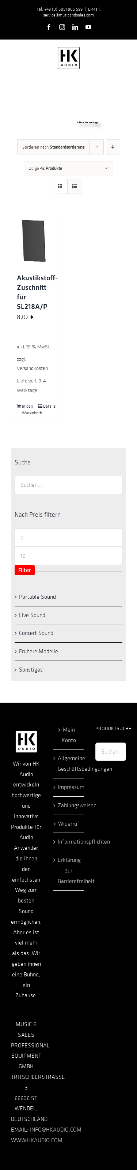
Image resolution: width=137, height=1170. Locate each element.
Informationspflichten (69, 841)
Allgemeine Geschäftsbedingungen (69, 764)
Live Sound (32, 615)
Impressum (69, 787)
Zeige (45, 168)
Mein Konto (69, 735)
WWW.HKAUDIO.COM (36, 1140)
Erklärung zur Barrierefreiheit (69, 870)
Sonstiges (31, 669)
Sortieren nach (53, 147)
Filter (24, 570)
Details (49, 406)
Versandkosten (32, 368)
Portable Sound (37, 597)
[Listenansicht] (75, 186)
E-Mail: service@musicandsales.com (72, 12)
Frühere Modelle (38, 651)
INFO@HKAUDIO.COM (55, 1129)
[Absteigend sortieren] (113, 146)
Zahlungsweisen (69, 805)
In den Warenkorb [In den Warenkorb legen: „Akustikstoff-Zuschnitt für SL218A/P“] (29, 409)
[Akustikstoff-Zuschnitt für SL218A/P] (36, 241)
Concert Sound (36, 633)
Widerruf (68, 823)
